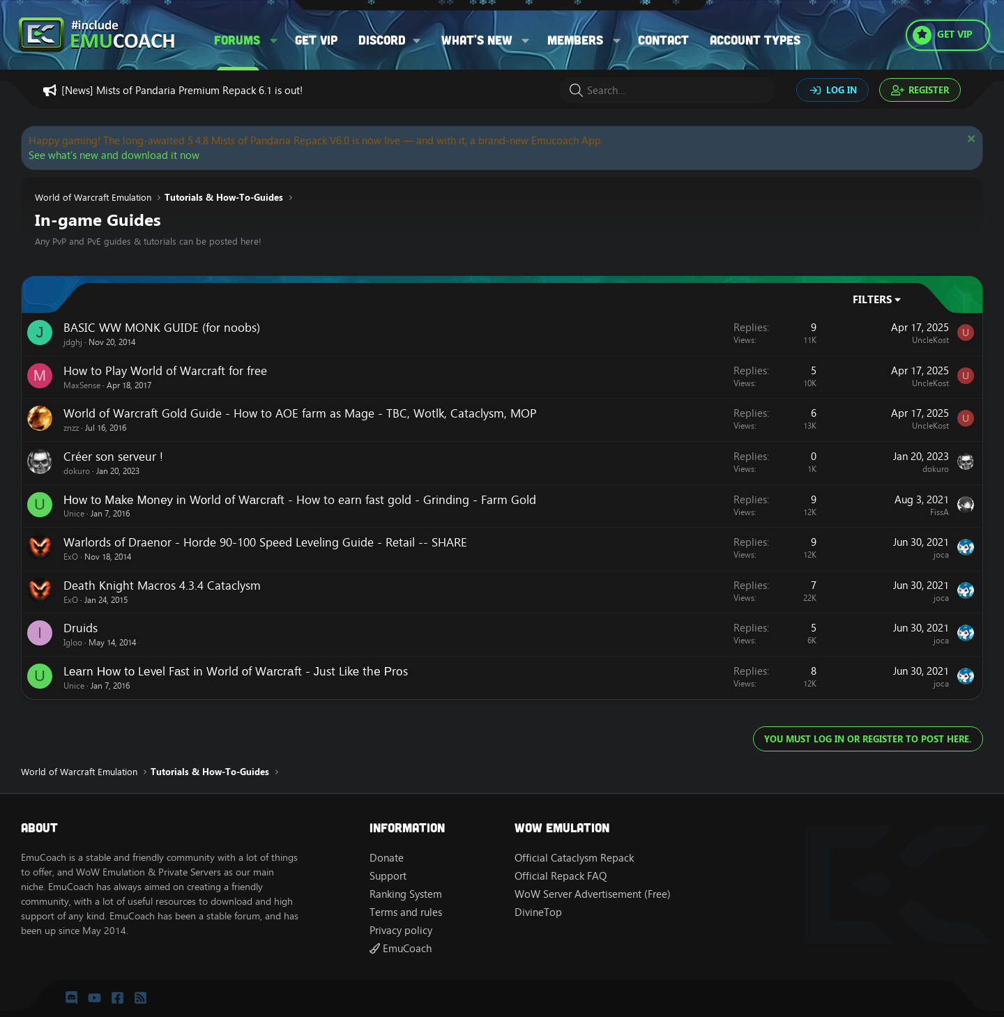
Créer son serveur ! (113, 456)
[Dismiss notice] (969, 140)
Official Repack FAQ (561, 876)
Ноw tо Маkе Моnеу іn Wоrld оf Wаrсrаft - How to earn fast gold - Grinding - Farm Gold (299, 499)
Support (388, 876)
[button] (274, 40)
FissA (939, 512)
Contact (663, 39)
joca (941, 554)
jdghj (72, 342)
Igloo (72, 642)
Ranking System (406, 894)
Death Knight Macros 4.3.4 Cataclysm (162, 585)
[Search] (667, 90)
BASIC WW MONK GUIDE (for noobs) (161, 327)
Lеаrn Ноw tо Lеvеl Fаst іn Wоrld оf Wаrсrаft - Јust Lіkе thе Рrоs (235, 671)
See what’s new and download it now (114, 155)
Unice (73, 513)
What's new (476, 39)
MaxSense (81, 385)
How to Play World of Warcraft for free (165, 370)
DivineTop (538, 912)
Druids (80, 628)
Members (575, 39)
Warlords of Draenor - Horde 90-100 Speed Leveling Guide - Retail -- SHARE (265, 542)
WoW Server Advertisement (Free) (593, 894)
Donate (387, 857)
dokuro (76, 471)
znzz (71, 428)
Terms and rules (406, 912)
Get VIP (316, 39)
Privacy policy (401, 930)
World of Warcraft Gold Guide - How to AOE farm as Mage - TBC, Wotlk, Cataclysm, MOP (300, 413)
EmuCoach (401, 948)
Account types (755, 39)
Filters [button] (872, 299)
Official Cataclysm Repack (574, 857)
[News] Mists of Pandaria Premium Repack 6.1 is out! (182, 90)
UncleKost (930, 340)
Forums (237, 39)
